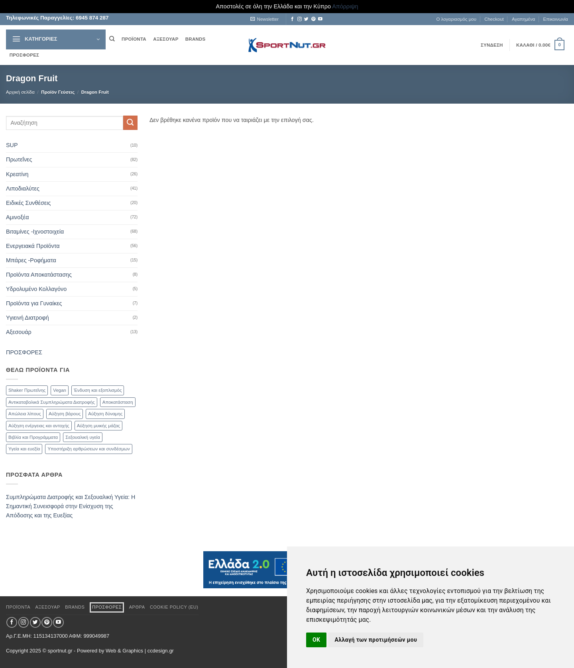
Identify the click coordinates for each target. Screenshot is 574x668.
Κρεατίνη (17, 174)
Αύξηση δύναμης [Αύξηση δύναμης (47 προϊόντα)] (105, 413)
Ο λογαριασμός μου (456, 19)
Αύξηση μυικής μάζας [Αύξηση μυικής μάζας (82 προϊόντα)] (98, 425)
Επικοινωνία (555, 19)
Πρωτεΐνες (19, 159)
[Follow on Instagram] (299, 19)
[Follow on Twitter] (306, 19)
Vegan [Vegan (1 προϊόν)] (59, 390)
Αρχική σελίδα (20, 92)
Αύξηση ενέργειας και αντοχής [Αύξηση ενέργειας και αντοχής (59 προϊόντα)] (38, 425)
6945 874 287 (91, 18)
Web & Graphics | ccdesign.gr (140, 651)
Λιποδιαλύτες (22, 188)
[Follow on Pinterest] (313, 19)
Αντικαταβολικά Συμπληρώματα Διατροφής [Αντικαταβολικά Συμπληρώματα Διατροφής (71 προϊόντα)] (51, 402)
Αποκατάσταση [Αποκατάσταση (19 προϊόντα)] (117, 402)
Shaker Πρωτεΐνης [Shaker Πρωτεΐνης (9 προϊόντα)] (26, 390)
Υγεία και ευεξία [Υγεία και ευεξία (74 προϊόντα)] (24, 448)
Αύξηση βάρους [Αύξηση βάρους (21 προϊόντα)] (65, 413)
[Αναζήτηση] (112, 38)
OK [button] (316, 640)
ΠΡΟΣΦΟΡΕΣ (24, 55)
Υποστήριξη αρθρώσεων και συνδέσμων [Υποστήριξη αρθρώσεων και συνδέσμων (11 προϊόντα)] (88, 448)
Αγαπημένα (523, 19)
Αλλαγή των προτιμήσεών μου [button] (375, 640)
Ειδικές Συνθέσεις (28, 203)
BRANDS (195, 39)
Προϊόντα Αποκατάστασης (39, 274)
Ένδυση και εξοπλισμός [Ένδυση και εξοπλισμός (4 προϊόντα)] (98, 390)
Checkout (494, 19)
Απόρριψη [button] (345, 6)
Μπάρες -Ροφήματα (31, 260)
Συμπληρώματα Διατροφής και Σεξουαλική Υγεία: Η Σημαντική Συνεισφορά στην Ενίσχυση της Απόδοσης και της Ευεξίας (70, 506)
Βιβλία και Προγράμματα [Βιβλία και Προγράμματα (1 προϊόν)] (33, 437)
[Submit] (130, 123)
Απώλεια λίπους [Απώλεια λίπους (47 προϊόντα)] (24, 413)
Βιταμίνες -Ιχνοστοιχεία (35, 231)
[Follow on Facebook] (292, 19)
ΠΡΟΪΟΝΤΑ (134, 39)
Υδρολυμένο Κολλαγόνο (36, 289)
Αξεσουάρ (18, 332)
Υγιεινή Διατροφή (27, 317)
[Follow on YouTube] (320, 19)
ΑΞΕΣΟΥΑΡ (165, 39)
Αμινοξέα (17, 217)
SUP (12, 145)
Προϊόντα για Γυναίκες (34, 303)
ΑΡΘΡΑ (137, 607)
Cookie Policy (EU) (174, 607)
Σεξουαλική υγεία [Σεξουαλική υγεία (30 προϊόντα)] (82, 437)
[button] (264, 19)
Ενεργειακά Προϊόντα (33, 246)
